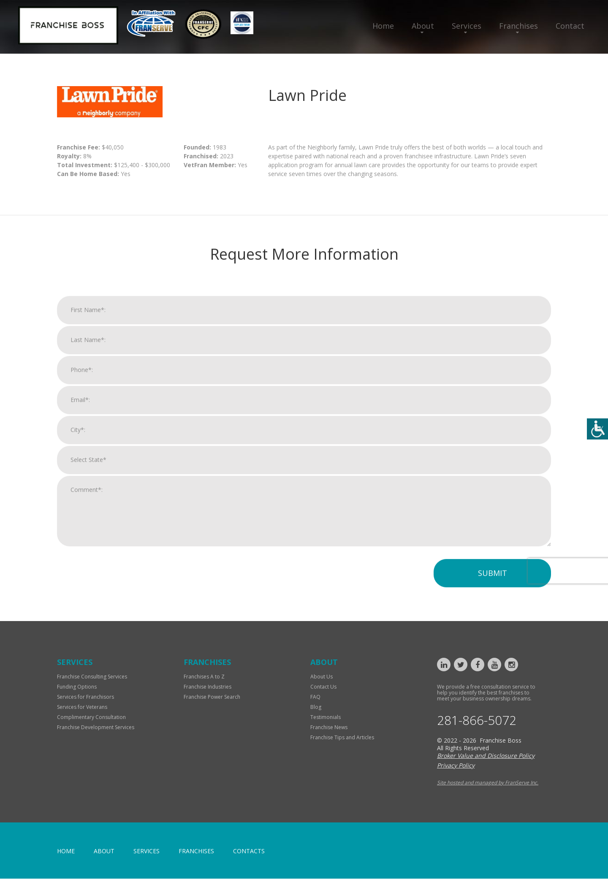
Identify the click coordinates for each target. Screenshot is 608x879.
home (66, 851)
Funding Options (77, 686)
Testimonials (325, 717)
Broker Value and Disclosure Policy (486, 756)
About (423, 26)
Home (383, 26)
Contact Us (323, 686)
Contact (570, 26)
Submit (492, 580)
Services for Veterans (82, 707)
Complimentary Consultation (91, 717)
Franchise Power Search (212, 696)
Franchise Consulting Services (92, 676)
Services (466, 26)
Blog (315, 707)
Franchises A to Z (204, 676)
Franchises (518, 26)
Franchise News (328, 727)
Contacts (249, 851)
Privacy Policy (456, 766)
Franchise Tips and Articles (342, 737)
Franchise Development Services (95, 727)
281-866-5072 (476, 720)
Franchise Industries (207, 686)
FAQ (315, 696)
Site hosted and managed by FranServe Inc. (487, 783)
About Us (321, 676)
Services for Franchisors (85, 696)
